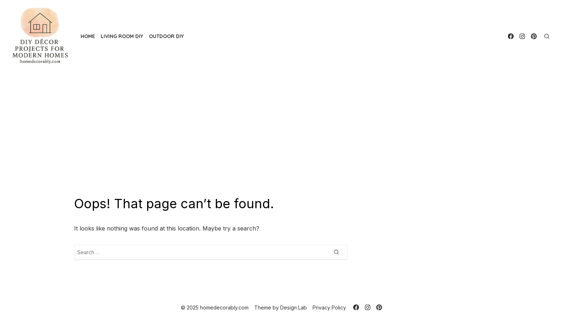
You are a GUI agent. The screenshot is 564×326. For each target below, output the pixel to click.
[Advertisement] (282, 134)
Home (88, 36)
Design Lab (293, 307)
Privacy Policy (329, 307)
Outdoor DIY (166, 36)
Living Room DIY (122, 36)
